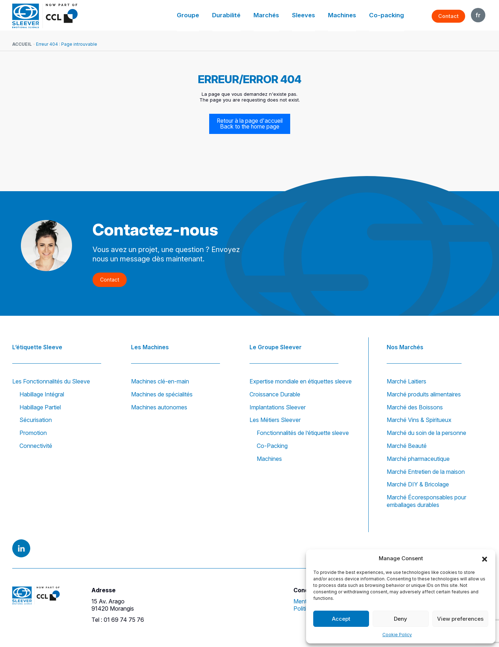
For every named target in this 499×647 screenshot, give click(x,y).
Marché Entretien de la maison (426, 471)
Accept (341, 618)
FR (478, 15)
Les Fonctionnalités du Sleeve (51, 381)
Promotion (33, 432)
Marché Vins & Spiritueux (419, 420)
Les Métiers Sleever (275, 420)
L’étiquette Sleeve (37, 345)
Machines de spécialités (162, 394)
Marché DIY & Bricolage (418, 484)
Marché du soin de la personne (426, 432)
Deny (400, 618)
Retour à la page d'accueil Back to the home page (249, 123)
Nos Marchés (405, 345)
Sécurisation (35, 420)
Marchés (277, 16)
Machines (348, 16)
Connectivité (35, 445)
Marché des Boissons (415, 407)
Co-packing (389, 16)
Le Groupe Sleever (276, 345)
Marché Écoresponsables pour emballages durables (426, 501)
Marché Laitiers (406, 381)
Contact (449, 16)
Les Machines (150, 345)
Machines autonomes (159, 407)
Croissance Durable (275, 394)
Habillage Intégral (41, 394)
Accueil (22, 44)
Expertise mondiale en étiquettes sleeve (301, 381)
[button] (484, 558)
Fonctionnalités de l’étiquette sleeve (303, 432)
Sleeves (312, 16)
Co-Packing (272, 445)
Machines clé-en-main (160, 381)
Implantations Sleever (278, 407)
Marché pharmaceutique (418, 458)
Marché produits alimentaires (424, 394)
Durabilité (241, 16)
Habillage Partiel (40, 407)
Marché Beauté (407, 445)
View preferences (460, 618)
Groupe (206, 16)
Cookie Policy (397, 634)
